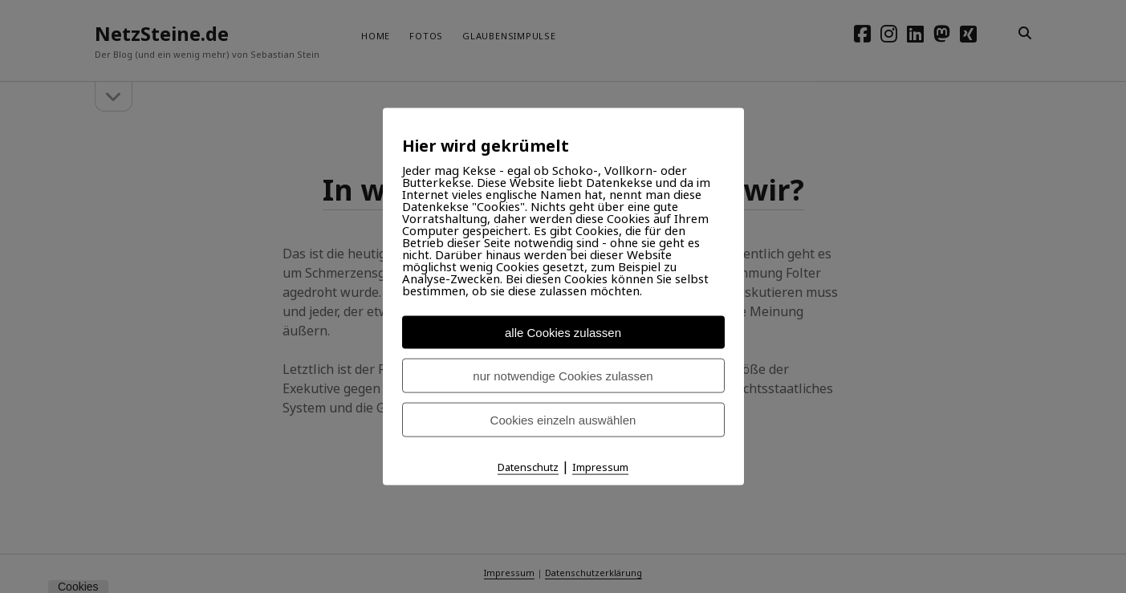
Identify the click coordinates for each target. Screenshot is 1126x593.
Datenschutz (528, 467)
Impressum (600, 467)
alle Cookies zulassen (563, 332)
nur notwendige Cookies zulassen (562, 376)
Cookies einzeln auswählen (563, 420)
